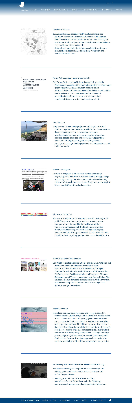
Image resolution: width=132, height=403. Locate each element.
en (112, 3)
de (108, 3)
